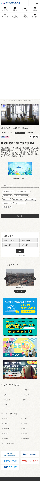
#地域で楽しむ (30, 120)
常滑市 (6, 354)
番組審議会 (6, 435)
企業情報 (5, 441)
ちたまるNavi (6, 460)
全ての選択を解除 (20, 176)
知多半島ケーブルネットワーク (11, 468)
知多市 (6, 344)
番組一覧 (5, 10)
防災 (24, 320)
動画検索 (35, 16)
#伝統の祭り (7, 116)
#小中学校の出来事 (23, 112)
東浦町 (25, 344)
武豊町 (25, 354)
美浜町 (6, 359)
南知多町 (26, 359)
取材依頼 (15, 16)
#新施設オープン (8, 112)
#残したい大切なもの (21, 116)
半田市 (25, 349)
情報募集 (5, 449)
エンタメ (26, 315)
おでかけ (26, 310)
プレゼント (5, 16)
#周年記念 (6, 120)
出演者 (15, 10)
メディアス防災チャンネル (10, 430)
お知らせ (7, 325)
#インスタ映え (17, 120)
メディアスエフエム (8, 463)
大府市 (25, 339)
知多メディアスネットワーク (11, 466)
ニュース (7, 310)
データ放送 (6, 433)
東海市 (6, 339)
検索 (20, 172)
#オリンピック (20, 124)
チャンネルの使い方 (8, 427)
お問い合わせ (6, 444)
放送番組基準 (6, 438)
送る (37, 57)
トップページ (5, 20)
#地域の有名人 (7, 124)
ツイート (30, 57)
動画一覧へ (20, 136)
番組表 (35, 10)
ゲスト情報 (25, 10)
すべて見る (20, 211)
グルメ (6, 315)
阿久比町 (7, 349)
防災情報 (25, 16)
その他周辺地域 (9, 364)
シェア (34, 57)
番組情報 (7, 320)
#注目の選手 (7, 127)
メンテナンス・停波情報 (10, 455)
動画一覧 (13, 20)
